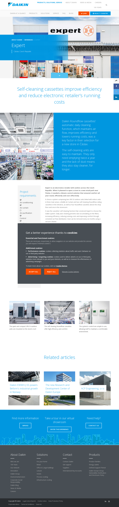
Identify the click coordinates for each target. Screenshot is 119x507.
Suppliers (66, 468)
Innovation (14, 471)
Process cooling (42, 477)
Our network (14, 468)
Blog (71, 13)
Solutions (45, 13)
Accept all (33, 272)
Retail (39, 465)
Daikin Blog (14, 485)
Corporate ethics (13, 504)
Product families (94, 462)
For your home (42, 462)
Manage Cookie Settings (70, 272)
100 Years (13, 465)
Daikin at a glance (18, 13)
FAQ (63, 13)
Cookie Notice (61, 266)
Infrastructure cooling (44, 480)
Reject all (51, 272)
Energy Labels (94, 465)
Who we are (14, 462)
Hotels (39, 474)
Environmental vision (17, 477)
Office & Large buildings (45, 468)
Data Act (39, 504)
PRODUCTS (33, 13)
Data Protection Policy (56, 501)
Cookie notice (42, 501)
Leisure (39, 471)
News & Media (15, 488)
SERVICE (56, 13)
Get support (67, 465)
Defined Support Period (97, 468)
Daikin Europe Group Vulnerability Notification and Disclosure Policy (97, 473)
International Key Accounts (72, 471)
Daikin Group (15, 474)
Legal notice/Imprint (29, 501)
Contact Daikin (68, 462)
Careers (13, 491)
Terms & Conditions (27, 504)
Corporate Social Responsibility (16, 481)
